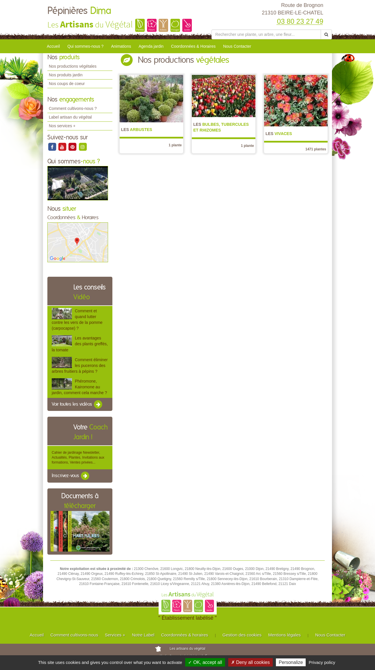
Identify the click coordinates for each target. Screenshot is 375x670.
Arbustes (136, 129)
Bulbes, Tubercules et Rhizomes (221, 127)
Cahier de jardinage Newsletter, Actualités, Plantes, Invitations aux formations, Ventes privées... (78, 457)
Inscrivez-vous (71, 476)
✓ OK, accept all (205, 662)
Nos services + (62, 125)
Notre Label (143, 634)
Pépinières (79, 11)
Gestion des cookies (241, 634)
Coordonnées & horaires (184, 634)
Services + (115, 634)
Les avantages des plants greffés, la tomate (80, 344)
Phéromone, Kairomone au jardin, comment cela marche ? (79, 387)
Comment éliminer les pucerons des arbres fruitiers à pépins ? (80, 365)
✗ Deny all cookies (250, 662)
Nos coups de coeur (67, 83)
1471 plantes (315, 149)
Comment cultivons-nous (74, 634)
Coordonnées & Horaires (193, 46)
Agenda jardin (151, 46)
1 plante (175, 145)
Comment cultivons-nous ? (73, 108)
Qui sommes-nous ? (85, 46)
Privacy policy (322, 662)
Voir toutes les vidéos (77, 404)
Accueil (53, 46)
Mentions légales (284, 634)
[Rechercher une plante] (266, 34)
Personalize (291, 662)
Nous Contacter (237, 46)
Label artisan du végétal (70, 117)
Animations (121, 46)
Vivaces (279, 133)
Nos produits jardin (66, 75)
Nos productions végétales (72, 66)
